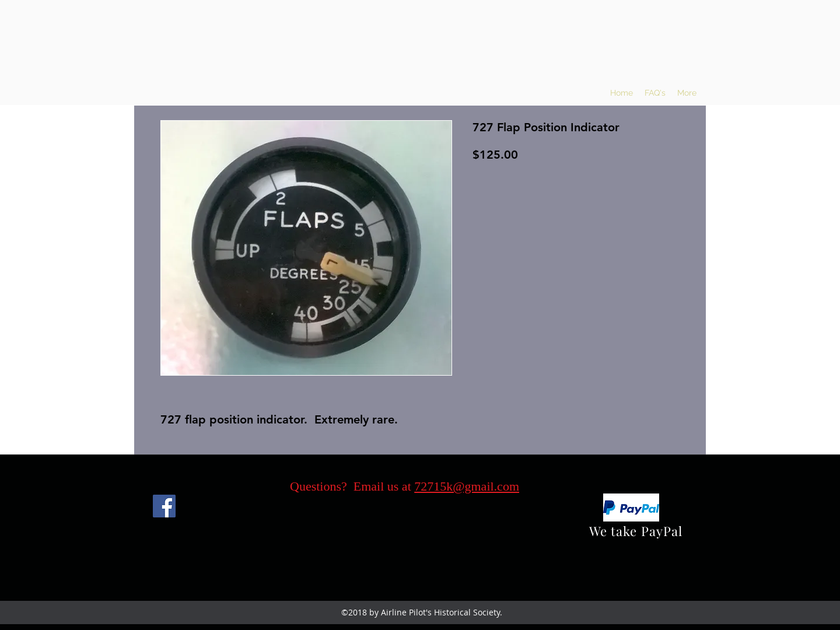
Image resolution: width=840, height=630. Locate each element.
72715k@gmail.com (466, 486)
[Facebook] (164, 506)
